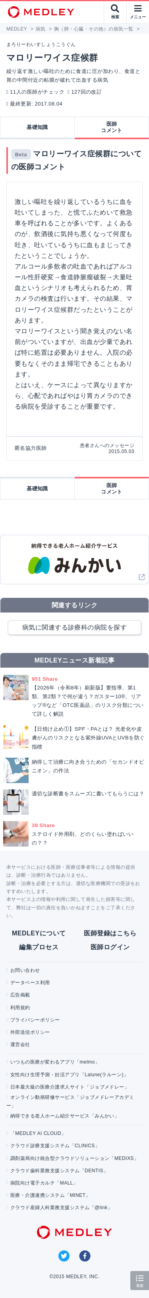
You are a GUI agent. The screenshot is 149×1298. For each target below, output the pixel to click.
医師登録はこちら (110, 933)
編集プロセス (38, 947)
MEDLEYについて (39, 933)
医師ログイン (110, 947)
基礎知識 (37, 127)
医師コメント (111, 127)
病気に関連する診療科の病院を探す (74, 627)
